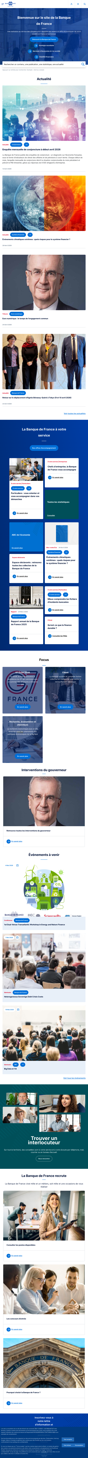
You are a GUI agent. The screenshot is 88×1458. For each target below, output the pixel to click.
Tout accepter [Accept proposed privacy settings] (68, 1439)
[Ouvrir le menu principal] (3, 4)
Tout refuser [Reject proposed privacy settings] (67, 1445)
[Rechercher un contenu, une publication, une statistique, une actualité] (44, 64)
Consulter (51, 516)
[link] (44, 46)
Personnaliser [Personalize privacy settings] (79, 1445)
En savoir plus (17, 548)
